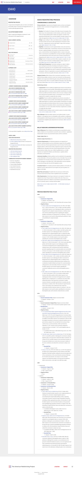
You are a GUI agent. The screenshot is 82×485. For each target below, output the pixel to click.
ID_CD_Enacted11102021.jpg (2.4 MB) (18, 89)
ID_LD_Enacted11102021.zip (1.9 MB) (17, 112)
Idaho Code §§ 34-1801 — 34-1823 (54, 184)
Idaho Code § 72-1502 (63, 38)
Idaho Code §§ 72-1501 (46, 45)
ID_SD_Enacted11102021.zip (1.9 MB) (17, 127)
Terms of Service (45, 472)
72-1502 (53, 45)
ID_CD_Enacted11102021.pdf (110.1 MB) (18, 93)
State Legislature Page (15, 156)
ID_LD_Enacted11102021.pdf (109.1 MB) (18, 108)
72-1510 (41, 121)
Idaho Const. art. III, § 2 (54, 38)
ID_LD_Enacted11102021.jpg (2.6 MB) (17, 104)
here (49, 153)
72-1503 (68, 57)
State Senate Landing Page (16, 154)
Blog (68, 2)
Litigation (60, 2)
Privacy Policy (37, 472)
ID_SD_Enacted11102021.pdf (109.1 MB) (18, 123)
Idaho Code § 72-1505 (55, 62)
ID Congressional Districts (15, 145)
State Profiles (77, 2)
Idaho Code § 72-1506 (50, 112)
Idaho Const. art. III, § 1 (42, 184)
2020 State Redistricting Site (16, 151)
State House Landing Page (15, 153)
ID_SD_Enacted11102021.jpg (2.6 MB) (17, 119)
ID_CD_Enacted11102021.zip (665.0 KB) (18, 97)
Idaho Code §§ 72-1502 (61, 57)
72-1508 (67, 82)
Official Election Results (15, 139)
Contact (65, 466)
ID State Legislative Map (15, 141)
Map (53, 2)
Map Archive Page (28, 131)
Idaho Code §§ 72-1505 (60, 82)
